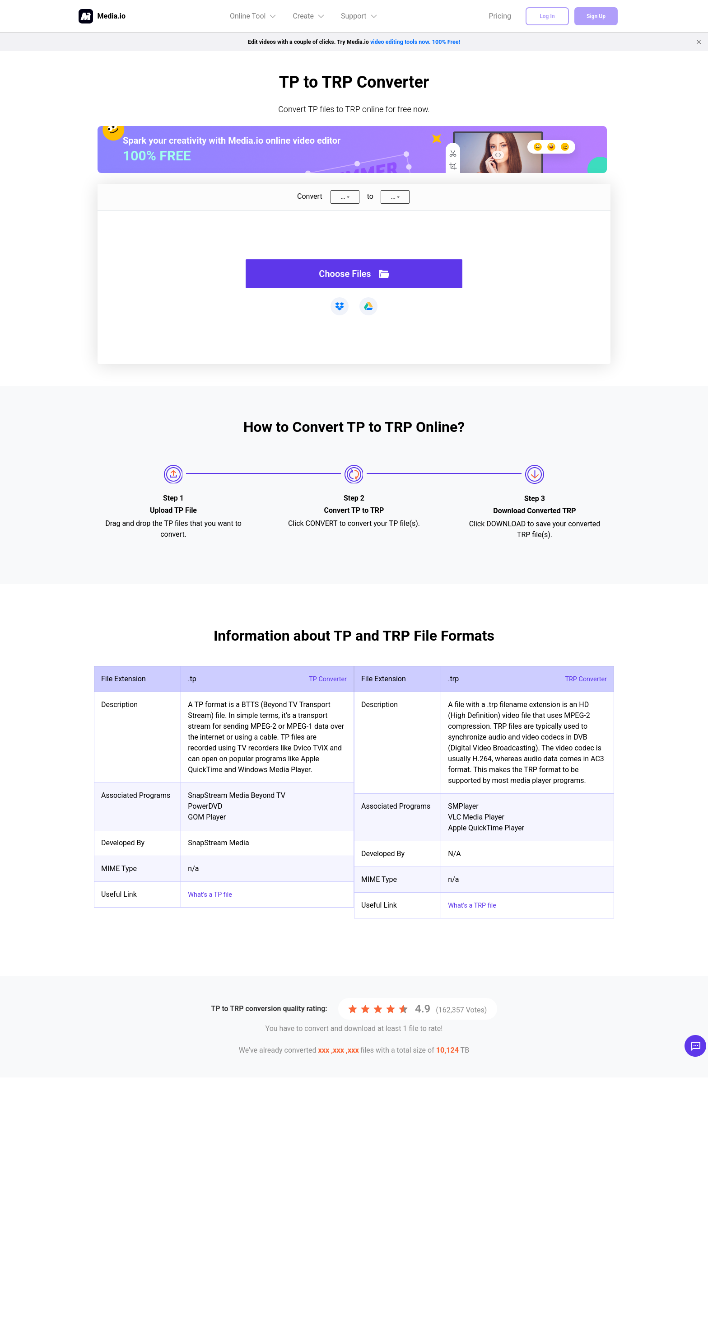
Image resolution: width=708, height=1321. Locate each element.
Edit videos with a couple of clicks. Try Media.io (354, 41)
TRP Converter (583, 679)
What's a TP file (212, 894)
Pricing (500, 16)
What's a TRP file (474, 905)
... (342, 197)
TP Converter (326, 679)
